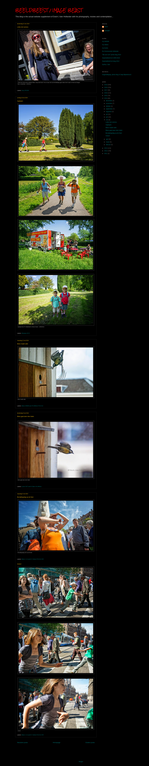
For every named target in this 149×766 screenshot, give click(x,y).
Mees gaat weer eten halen (25, 416)
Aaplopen (20, 101)
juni (107, 117)
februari (108, 144)
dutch (106, 27)
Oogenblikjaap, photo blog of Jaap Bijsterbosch (116, 74)
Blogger (81, 761)
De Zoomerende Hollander (110, 51)
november (109, 103)
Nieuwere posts (22, 742)
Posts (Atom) (60, 748)
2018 (106, 87)
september (109, 109)
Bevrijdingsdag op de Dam (25, 497)
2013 (106, 148)
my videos (105, 44)
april (107, 139)
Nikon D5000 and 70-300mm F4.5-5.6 (32, 406)
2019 (106, 85)
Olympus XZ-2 (26, 333)
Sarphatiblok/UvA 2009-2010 (111, 58)
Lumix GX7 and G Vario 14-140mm (32, 486)
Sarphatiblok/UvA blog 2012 (110, 61)
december (109, 101)
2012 (106, 151)
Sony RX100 (25, 90)
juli (107, 114)
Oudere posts (90, 742)
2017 (106, 90)
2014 (106, 98)
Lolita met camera (22, 27)
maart (108, 142)
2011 (106, 153)
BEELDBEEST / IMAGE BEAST (48, 10)
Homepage (56, 742)
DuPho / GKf (106, 64)
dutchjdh (107, 30)
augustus (109, 111)
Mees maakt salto (22, 344)
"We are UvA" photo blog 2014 (111, 54)
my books (105, 48)
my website (105, 41)
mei (107, 120)
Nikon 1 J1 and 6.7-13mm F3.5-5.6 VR (33, 559)
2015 (106, 95)
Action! (19, 564)
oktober (108, 106)
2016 (106, 93)
